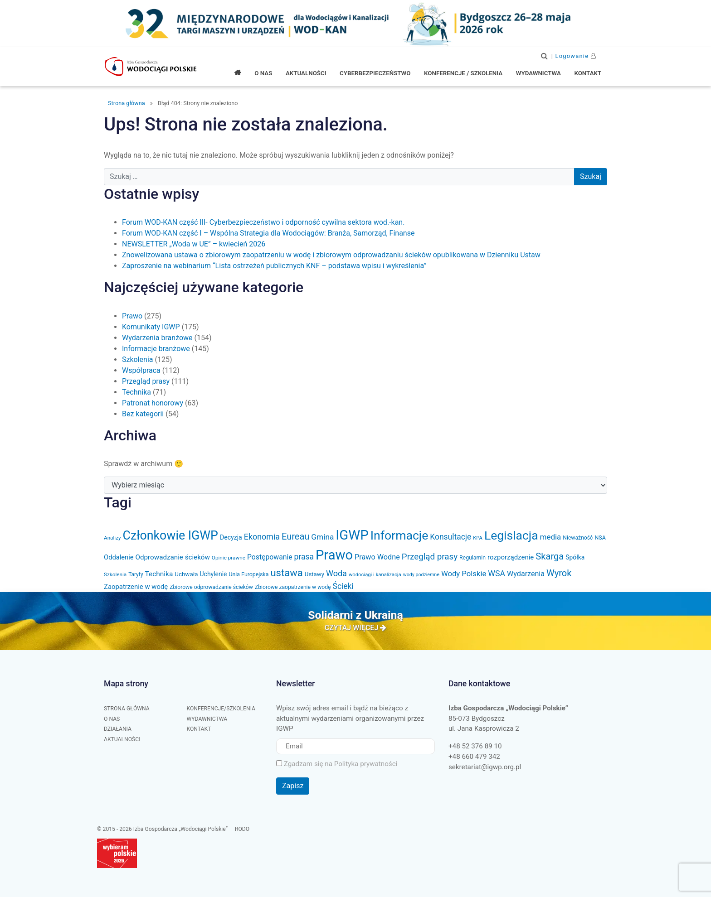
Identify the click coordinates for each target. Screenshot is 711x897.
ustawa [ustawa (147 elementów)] (286, 573)
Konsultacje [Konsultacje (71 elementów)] (450, 536)
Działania (117, 729)
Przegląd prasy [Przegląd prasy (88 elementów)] (430, 557)
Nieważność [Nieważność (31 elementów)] (578, 538)
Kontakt (199, 729)
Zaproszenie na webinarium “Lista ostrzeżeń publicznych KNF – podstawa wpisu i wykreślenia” (274, 265)
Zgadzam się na (336, 764)
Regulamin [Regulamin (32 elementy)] (472, 558)
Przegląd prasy (146, 381)
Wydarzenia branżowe (157, 337)
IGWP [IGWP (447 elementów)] (352, 535)
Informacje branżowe (156, 348)
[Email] (355, 746)
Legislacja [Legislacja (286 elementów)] (511, 535)
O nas (112, 719)
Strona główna (126, 103)
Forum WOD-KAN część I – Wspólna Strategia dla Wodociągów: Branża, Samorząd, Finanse (268, 233)
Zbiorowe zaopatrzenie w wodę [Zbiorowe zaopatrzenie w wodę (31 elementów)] (293, 587)
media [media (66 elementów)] (550, 536)
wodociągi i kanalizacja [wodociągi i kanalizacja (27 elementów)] (375, 575)
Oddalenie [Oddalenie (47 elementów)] (119, 557)
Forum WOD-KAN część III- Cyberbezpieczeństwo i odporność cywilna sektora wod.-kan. (263, 222)
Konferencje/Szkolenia (221, 708)
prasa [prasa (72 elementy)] (304, 556)
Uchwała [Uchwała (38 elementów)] (186, 574)
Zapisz (292, 785)
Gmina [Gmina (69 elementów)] (322, 536)
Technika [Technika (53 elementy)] (159, 574)
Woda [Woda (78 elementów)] (336, 573)
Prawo (132, 316)
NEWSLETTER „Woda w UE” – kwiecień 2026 (193, 244)
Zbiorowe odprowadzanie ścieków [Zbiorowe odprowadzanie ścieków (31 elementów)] (211, 587)
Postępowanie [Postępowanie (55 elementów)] (269, 557)
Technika (136, 392)
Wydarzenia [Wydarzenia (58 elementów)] (526, 573)
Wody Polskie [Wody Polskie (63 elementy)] (463, 573)
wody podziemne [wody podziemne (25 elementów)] (421, 575)
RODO (242, 829)
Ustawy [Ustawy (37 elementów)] (314, 574)
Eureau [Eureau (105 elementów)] (295, 536)
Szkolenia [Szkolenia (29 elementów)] (115, 574)
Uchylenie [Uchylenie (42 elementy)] (213, 574)
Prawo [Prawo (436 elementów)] (334, 555)
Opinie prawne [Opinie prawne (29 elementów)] (228, 558)
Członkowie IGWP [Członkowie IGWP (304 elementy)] (170, 535)
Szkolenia (137, 359)
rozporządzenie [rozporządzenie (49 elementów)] (510, 557)
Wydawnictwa (207, 719)
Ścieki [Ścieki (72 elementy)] (343, 586)
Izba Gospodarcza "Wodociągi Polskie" (151, 67)
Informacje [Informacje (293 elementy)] (399, 535)
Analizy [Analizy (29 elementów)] (112, 538)
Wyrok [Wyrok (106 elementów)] (558, 573)
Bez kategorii (143, 414)
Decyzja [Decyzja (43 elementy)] (231, 537)
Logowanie (572, 56)
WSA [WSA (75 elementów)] (496, 573)
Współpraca (141, 370)
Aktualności (122, 739)
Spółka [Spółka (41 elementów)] (574, 557)
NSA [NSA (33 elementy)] (599, 537)
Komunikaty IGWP (151, 327)
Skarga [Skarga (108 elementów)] (550, 556)
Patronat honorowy (152, 403)
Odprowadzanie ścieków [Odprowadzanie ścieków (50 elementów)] (173, 557)
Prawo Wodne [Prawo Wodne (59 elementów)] (377, 557)
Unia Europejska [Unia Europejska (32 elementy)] (248, 574)
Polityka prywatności (366, 764)
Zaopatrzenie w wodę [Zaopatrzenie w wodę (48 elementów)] (136, 587)
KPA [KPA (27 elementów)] (477, 538)
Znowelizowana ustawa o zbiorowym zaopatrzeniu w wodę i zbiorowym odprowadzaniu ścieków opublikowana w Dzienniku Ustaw (331, 255)
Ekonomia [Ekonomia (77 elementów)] (262, 536)
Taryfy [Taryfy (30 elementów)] (135, 574)
